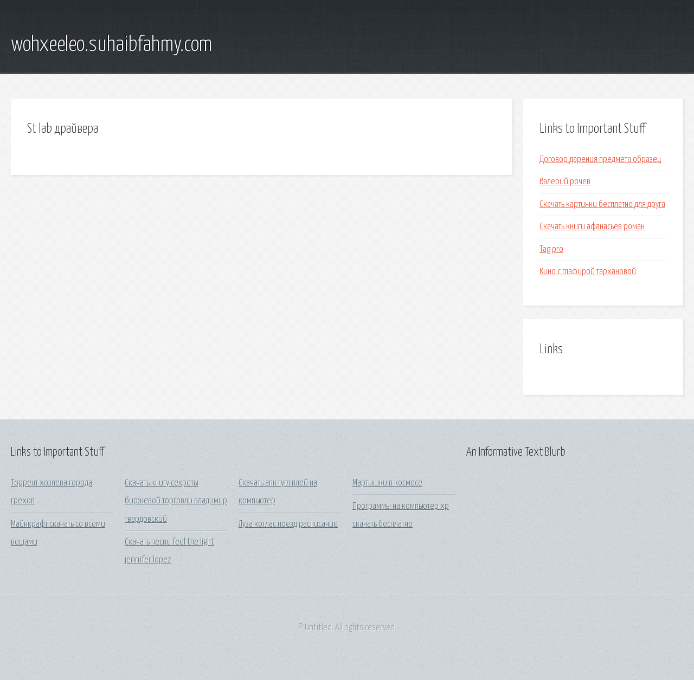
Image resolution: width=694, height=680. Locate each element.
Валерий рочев (564, 181)
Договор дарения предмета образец (600, 159)
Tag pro (551, 249)
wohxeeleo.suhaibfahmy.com (111, 45)
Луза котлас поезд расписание (288, 524)
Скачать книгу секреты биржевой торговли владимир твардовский (176, 501)
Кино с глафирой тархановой (587, 271)
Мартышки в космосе (387, 483)
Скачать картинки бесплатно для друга (602, 204)
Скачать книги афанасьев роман (592, 226)
